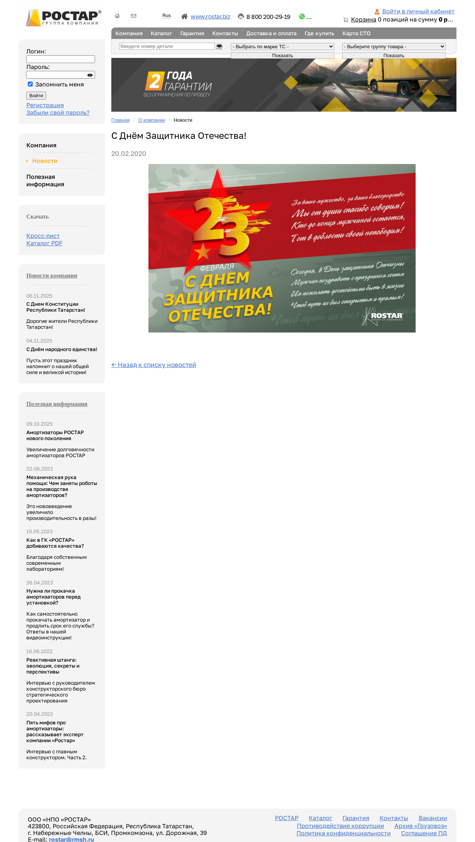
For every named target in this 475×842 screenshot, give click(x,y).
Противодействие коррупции (340, 825)
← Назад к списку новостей (153, 364)
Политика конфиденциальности (344, 833)
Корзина (363, 19)
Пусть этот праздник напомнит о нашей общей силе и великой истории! (61, 360)
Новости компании (51, 275)
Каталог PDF (44, 243)
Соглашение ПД (424, 833)
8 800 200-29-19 (268, 16)
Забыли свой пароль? (57, 112)
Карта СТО (357, 33)
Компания (128, 33)
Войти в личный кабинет (418, 11)
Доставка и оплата (271, 33)
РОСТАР (286, 818)
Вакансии (433, 818)
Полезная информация (45, 180)
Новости (45, 160)
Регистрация (45, 105)
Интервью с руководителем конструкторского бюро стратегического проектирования (60, 680)
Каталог (161, 33)
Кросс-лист (43, 235)
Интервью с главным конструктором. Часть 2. (56, 740)
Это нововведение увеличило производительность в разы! (61, 497)
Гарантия (192, 33)
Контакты (225, 33)
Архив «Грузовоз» (420, 825)
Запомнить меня (59, 84)
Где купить (319, 33)
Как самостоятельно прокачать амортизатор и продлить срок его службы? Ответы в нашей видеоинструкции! (60, 614)
